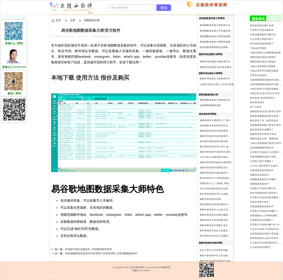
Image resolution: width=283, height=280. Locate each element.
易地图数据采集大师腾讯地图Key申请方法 (222, 42)
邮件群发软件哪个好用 (261, 25)
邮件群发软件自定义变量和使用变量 (218, 236)
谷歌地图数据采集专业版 (263, 155)
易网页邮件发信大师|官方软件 (265, 110)
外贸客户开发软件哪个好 (263, 186)
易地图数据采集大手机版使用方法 (217, 31)
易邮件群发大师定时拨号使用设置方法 (220, 220)
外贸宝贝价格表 (258, 74)
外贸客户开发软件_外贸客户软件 (266, 150)
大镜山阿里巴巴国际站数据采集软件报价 (266, 70)
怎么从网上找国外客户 (261, 39)
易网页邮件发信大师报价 (263, 56)
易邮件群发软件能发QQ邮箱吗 (215, 162)
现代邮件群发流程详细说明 (214, 141)
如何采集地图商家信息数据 (214, 47)
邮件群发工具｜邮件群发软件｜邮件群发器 (266, 119)
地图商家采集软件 (259, 182)
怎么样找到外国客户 (260, 244)
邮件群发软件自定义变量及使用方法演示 (221, 230)
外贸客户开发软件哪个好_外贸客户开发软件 (266, 222)
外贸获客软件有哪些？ (261, 217)
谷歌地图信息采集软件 (261, 168)
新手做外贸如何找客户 (261, 43)
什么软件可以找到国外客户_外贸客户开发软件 (266, 240)
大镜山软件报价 (258, 48)
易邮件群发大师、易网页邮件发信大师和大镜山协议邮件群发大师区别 (266, 137)
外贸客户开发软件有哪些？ (264, 208)
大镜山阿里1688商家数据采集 (265, 52)
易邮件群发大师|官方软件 (263, 132)
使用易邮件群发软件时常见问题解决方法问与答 (224, 125)
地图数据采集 (91, 20)
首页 (178, 25)
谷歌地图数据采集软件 (261, 146)
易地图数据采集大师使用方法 (215, 25)
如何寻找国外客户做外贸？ (264, 191)
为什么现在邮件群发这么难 (214, 188)
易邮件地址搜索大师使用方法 (215, 61)
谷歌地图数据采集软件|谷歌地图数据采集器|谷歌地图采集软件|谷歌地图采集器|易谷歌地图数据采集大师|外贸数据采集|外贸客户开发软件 (266, 83)
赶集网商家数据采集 (210, 105)
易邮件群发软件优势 (210, 199)
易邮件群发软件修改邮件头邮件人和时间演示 (223, 173)
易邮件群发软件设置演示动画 (215, 152)
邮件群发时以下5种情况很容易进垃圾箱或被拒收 (225, 178)
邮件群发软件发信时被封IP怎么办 (217, 204)
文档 (72, 20)
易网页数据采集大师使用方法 (215, 100)
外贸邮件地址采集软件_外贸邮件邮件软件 (88, 249)
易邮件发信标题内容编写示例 (215, 261)
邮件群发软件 (257, 101)
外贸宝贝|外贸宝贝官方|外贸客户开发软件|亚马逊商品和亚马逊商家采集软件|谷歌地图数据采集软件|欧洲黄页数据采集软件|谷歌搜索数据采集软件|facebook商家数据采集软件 (266, 92)
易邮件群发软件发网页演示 (214, 167)
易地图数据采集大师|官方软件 (265, 124)
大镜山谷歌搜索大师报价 (263, 65)
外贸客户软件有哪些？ (261, 159)
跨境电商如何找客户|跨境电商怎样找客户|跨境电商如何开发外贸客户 (266, 231)
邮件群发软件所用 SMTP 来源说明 (218, 146)
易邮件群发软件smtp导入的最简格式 (219, 209)
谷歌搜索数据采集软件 (261, 204)
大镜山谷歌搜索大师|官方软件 (265, 141)
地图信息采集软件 (259, 173)
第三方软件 (256, 106)
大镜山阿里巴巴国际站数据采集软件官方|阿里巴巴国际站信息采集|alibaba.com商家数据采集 (266, 88)
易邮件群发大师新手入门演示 (215, 120)
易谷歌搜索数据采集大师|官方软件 (266, 114)
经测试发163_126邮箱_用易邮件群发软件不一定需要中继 (229, 183)
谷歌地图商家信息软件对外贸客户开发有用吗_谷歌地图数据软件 (101, 253)
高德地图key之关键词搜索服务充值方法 (266, 213)
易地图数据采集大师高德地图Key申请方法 (222, 36)
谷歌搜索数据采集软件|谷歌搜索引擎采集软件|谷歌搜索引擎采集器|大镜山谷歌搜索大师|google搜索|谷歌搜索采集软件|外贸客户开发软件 (266, 79)
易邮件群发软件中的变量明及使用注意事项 (222, 131)
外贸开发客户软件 (259, 200)
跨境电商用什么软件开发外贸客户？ (266, 235)
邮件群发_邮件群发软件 (262, 97)
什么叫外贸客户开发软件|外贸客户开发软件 (266, 226)
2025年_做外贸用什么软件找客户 (266, 164)
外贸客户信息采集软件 (261, 30)
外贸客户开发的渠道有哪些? (264, 195)
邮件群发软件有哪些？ (261, 128)
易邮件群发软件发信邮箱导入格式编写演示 (222, 136)
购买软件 (187, 15)
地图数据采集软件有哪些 (263, 177)
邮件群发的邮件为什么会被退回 (216, 194)
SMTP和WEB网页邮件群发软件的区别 (220, 157)
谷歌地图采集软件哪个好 (263, 34)
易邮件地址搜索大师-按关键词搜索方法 (220, 67)
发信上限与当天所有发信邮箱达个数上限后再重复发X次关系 (231, 250)
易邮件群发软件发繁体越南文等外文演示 (221, 215)
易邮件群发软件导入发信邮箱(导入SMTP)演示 (224, 255)
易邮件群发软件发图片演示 (214, 225)
